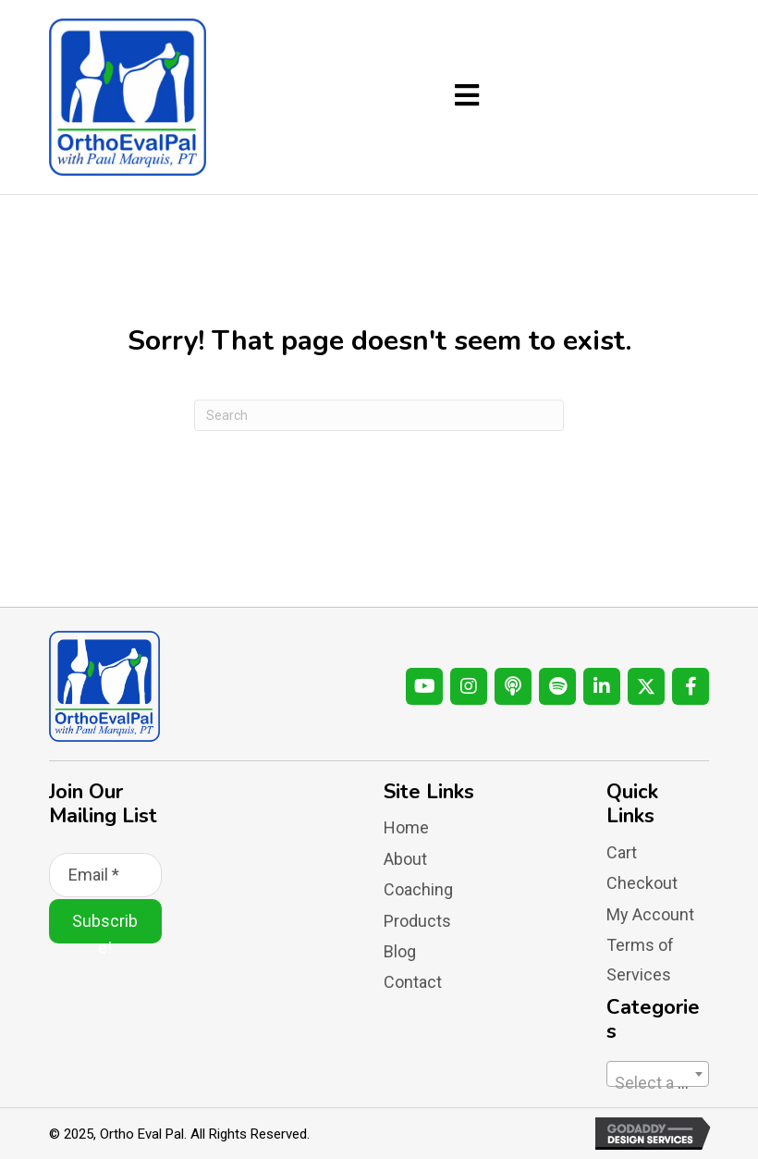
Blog (400, 951)
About (405, 859)
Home (406, 827)
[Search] (379, 415)
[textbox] (657, 1083)
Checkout (642, 883)
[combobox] (657, 1074)
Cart (621, 852)
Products (417, 921)
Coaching (418, 889)
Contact (413, 982)
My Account (650, 914)
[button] (424, 686)
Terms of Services (640, 959)
